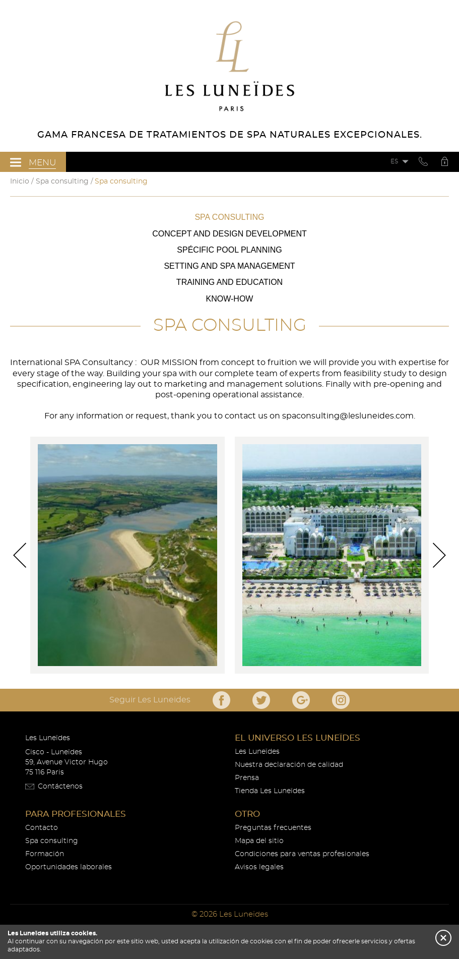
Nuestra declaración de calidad (289, 764)
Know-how (229, 298)
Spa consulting (229, 217)
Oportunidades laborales (68, 867)
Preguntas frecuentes (273, 827)
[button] (443, 938)
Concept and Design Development (229, 233)
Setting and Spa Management (229, 266)
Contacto (41, 827)
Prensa (247, 778)
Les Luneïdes (257, 751)
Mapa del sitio (259, 841)
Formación (44, 854)
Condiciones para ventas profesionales (302, 854)
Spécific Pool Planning (229, 250)
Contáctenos (60, 786)
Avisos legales (259, 867)
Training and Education (229, 282)
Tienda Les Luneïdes (270, 791)
